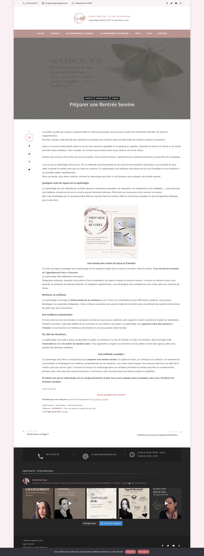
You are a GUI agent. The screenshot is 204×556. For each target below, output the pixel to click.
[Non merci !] (200, 551)
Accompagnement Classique (79, 33)
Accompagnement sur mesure (114, 33)
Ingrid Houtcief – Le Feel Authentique (110, 16)
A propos (55, 33)
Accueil (41, 33)
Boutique (162, 33)
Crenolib (64, 412)
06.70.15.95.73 (31, 3)
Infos (137, 33)
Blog (149, 33)
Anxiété (88, 98)
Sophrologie (102, 98)
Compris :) (130, 552)
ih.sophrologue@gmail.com (56, 3)
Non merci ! (143, 552)
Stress (115, 98)
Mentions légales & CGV (33, 540)
